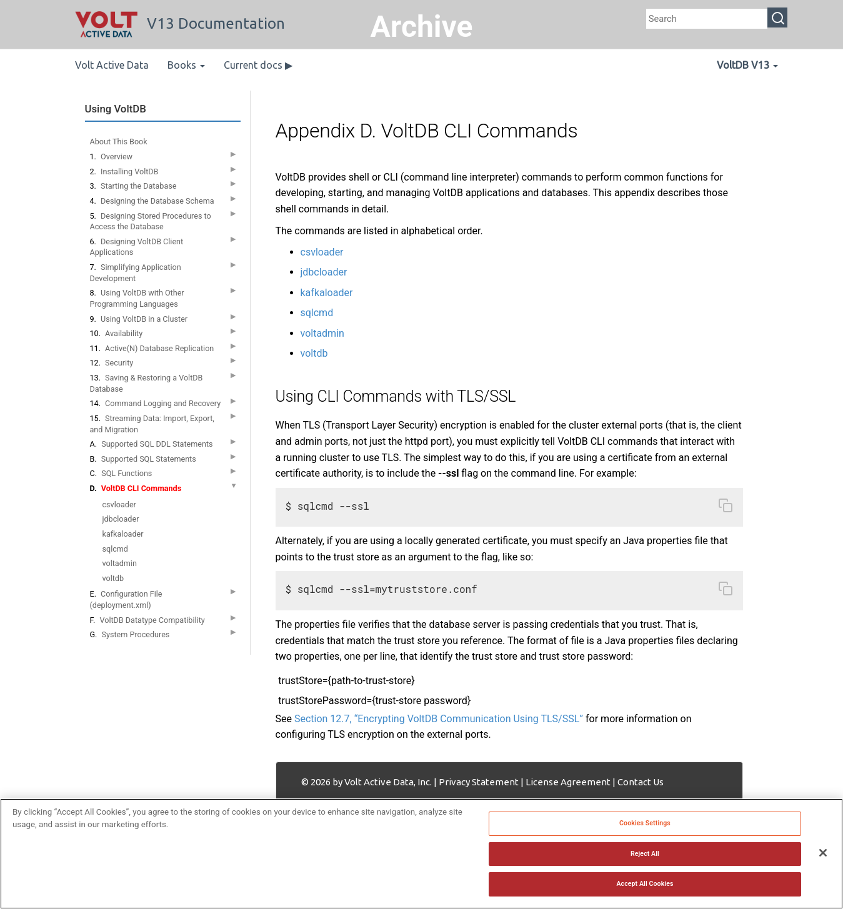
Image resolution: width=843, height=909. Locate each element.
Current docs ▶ (258, 65)
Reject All (645, 856)
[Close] (823, 855)
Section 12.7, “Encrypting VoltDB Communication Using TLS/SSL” (438, 719)
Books (186, 65)
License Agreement (568, 782)
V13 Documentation (180, 23)
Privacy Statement (479, 782)
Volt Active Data (112, 65)
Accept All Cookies (644, 886)
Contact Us (640, 782)
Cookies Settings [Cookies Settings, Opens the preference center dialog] (645, 826)
